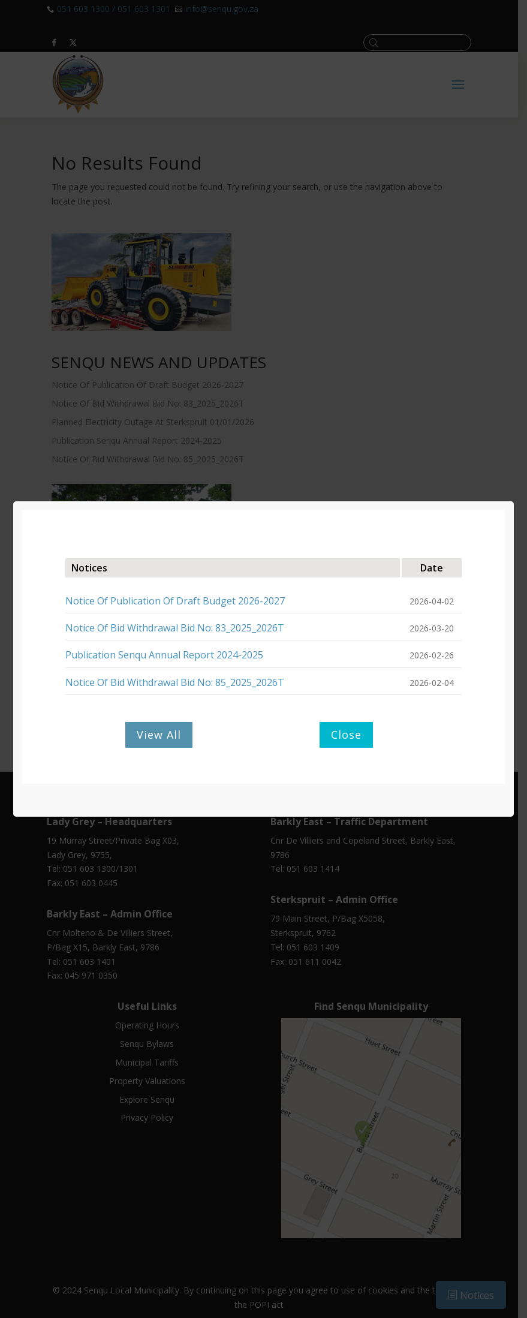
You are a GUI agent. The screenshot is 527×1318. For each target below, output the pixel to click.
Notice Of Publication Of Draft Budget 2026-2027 (175, 600)
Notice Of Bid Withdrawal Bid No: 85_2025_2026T (174, 682)
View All (159, 734)
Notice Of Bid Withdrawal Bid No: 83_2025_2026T (174, 627)
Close (346, 734)
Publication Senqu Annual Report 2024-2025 (164, 654)
